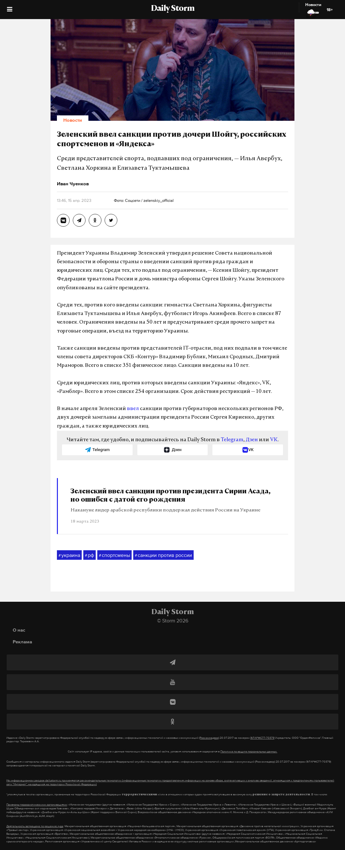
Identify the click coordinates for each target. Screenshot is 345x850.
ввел (133, 408)
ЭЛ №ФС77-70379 (262, 737)
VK (274, 439)
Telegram (232, 439)
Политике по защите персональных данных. (248, 751)
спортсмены (114, 555)
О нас (19, 630)
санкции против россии (163, 555)
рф (89, 555)
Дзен (251, 439)
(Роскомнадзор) (209, 737)
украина (69, 555)
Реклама (22, 641)
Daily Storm (172, 9)
